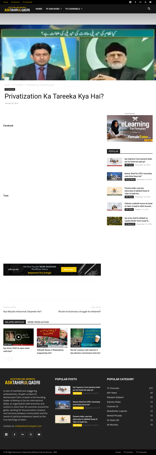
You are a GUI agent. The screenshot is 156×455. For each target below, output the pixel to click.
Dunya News (130, 179)
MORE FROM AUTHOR (38, 322)
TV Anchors (15, 2)
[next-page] (10, 359)
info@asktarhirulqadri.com (28, 426)
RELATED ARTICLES (14, 322)
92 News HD (130, 224)
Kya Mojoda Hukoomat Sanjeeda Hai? (22, 311)
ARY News (8, 344)
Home (5, 2)
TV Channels (27, 2)
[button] (149, 9)
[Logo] (18, 8)
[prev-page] (5, 359)
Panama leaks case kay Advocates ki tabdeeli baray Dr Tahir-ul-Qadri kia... (137, 191)
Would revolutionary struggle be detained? (79, 311)
